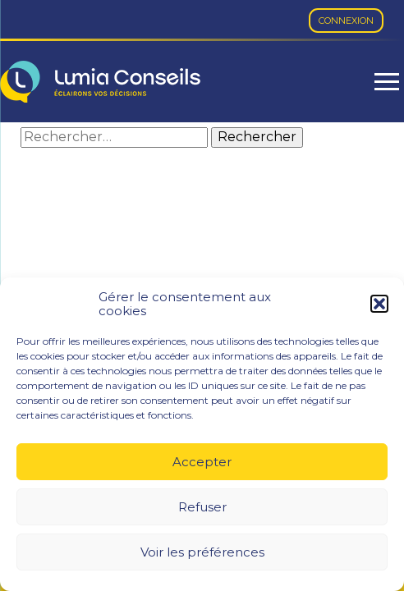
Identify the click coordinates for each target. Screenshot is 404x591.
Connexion (346, 20)
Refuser (202, 507)
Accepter (202, 462)
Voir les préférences (202, 552)
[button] (379, 304)
